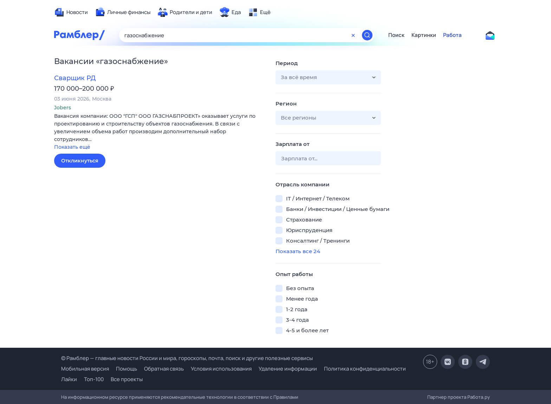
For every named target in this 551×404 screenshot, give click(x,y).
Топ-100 (94, 379)
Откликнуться (79, 161)
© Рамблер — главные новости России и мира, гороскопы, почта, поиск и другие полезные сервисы (187, 358)
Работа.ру (478, 397)
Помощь (126, 368)
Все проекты (127, 379)
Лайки (69, 379)
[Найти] (367, 35)
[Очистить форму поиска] (353, 35)
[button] (159, 132)
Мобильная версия (85, 368)
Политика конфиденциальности (365, 368)
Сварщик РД (75, 78)
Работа (452, 35)
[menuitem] (71, 12)
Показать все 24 (298, 251)
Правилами (285, 397)
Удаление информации (288, 368)
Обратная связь (164, 368)
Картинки (423, 35)
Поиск (396, 35)
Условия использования (221, 368)
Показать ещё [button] (72, 147)
